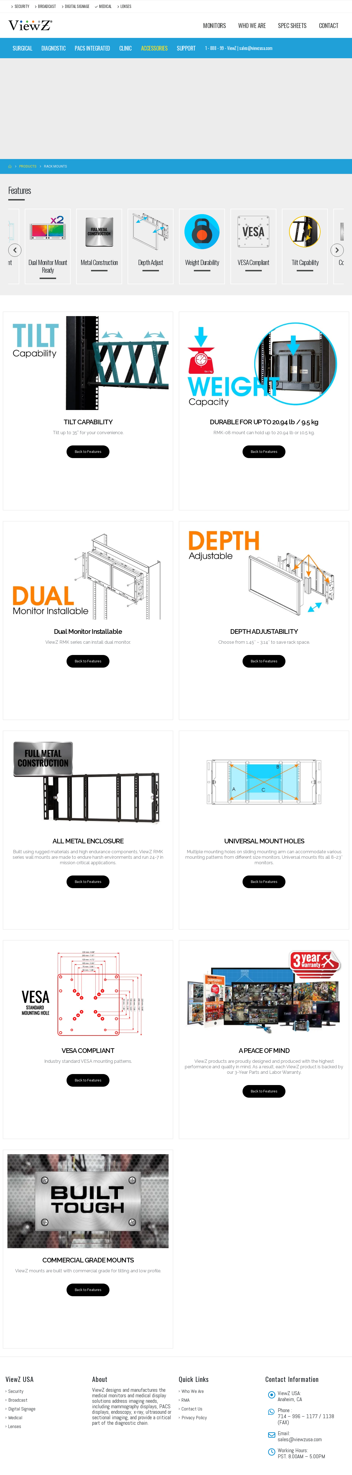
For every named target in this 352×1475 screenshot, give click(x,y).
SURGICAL (22, 48)
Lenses (124, 6)
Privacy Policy (194, 1393)
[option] (202, 246)
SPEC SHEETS (292, 25)
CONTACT (329, 25)
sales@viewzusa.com (300, 1414)
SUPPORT (186, 48)
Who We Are (193, 1366)
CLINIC (125, 48)
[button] (14, 250)
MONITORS (214, 25)
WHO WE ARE (252, 25)
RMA (185, 1375)
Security (20, 6)
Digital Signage (75, 6)
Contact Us (192, 1384)
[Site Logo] (30, 25)
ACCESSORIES (154, 48)
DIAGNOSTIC (53, 48)
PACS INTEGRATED (92, 48)
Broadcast (45, 6)
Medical (103, 6)
